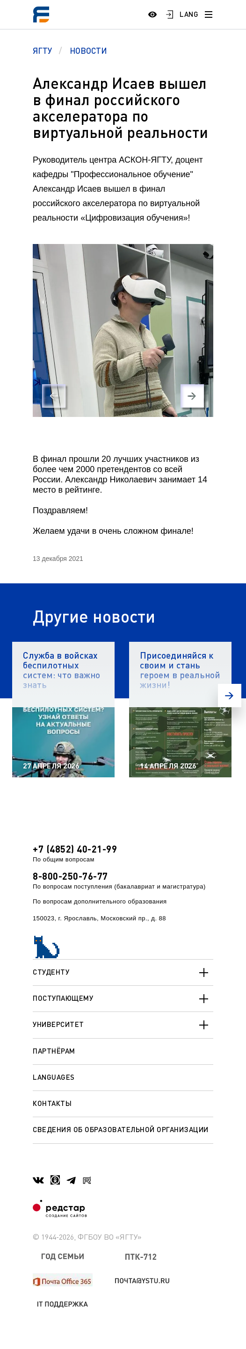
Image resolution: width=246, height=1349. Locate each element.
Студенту (123, 972)
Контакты (52, 1103)
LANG (189, 14)
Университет (123, 1025)
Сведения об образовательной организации (121, 1129)
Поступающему (123, 999)
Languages (54, 1077)
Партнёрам (54, 1051)
